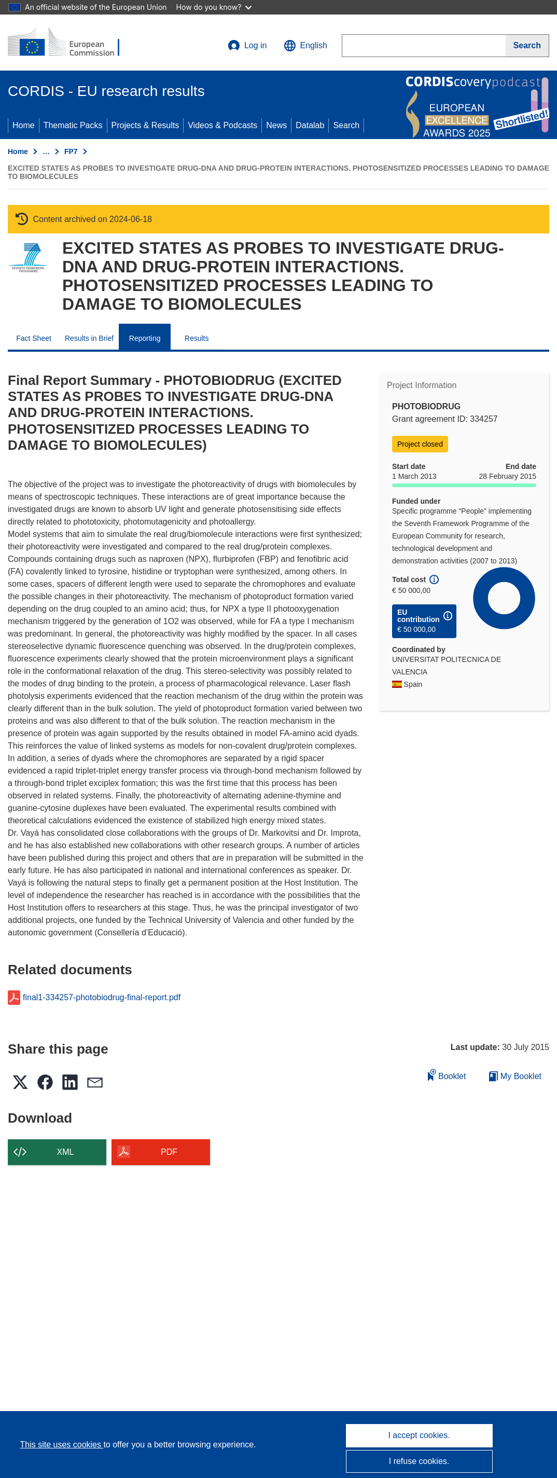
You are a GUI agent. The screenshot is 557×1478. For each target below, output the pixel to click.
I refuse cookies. (419, 1461)
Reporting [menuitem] (145, 338)
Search (346, 125)
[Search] (527, 45)
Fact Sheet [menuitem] (33, 338)
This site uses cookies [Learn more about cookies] (61, 1444)
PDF (169, 1152)
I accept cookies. (419, 1435)
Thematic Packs (73, 125)
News (276, 125)
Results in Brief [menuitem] (89, 338)
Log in (247, 45)
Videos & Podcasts (222, 125)
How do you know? (214, 7)
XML (65, 1152)
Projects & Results (145, 125)
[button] (305, 45)
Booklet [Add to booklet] (447, 1075)
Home (23, 125)
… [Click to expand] (46, 151)
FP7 (71, 151)
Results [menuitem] (197, 338)
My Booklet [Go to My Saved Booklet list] (515, 1076)
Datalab (310, 125)
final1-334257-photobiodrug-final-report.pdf (101, 997)
